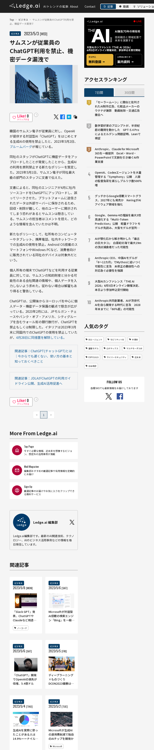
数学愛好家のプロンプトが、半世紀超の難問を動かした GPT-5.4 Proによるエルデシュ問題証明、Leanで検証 (118, 131)
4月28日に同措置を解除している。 (41, 337)
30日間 (130, 92)
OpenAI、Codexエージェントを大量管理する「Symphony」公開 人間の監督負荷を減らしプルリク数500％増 (118, 178)
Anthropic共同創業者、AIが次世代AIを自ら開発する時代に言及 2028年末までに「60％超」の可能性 (117, 305)
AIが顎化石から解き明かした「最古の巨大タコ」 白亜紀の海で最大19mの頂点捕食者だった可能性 (118, 243)
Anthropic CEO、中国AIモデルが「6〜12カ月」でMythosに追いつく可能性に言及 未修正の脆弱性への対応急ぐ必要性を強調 (118, 264)
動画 (126, 6)
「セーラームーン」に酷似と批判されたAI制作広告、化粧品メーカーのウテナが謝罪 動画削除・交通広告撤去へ (117, 108)
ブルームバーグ (21, 146)
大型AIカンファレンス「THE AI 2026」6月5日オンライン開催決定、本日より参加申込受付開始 (118, 285)
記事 (110, 6)
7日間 (99, 92)
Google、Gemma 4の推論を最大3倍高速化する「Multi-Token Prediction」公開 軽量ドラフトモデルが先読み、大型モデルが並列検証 (118, 221)
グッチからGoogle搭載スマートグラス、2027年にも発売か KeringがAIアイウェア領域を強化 (118, 200)
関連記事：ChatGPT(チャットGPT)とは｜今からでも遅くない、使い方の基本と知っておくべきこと (43, 356)
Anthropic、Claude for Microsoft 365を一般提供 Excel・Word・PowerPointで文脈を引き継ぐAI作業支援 (117, 155)
